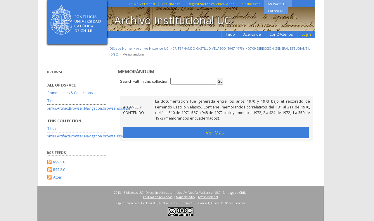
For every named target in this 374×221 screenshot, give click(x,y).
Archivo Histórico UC (152, 48)
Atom (57, 177)
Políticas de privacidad (158, 197)
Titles (51, 100)
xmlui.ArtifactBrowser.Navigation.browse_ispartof (88, 108)
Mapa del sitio (185, 197)
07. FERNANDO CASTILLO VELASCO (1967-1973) (208, 48)
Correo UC (276, 10)
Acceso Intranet (208, 197)
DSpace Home (121, 48)
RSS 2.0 (59, 169)
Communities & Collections (70, 92)
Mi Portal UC (278, 4)
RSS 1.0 (59, 162)
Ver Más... (216, 132)
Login (306, 34)
